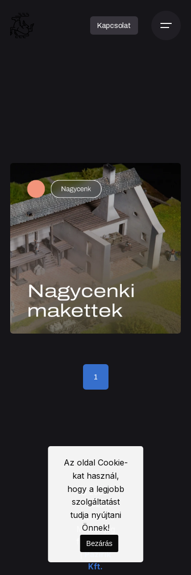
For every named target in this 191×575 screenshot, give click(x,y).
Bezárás (99, 543)
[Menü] (166, 25)
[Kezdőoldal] (22, 25)
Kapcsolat (114, 25)
